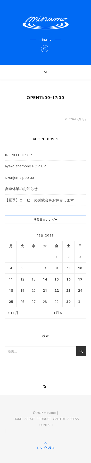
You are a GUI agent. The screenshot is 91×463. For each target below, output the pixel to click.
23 (68, 290)
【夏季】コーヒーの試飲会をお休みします (39, 200)
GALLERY (59, 419)
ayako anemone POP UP (25, 165)
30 (68, 301)
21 (45, 290)
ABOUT (30, 419)
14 (45, 279)
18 (11, 290)
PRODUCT (44, 419)
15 (56, 279)
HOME (18, 419)
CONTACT (46, 425)
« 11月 (13, 312)
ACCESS (73, 419)
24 (80, 290)
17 (80, 279)
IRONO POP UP (18, 154)
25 (11, 301)
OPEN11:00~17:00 (45, 97)
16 (68, 279)
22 (56, 290)
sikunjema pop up (19, 177)
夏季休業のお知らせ (21, 188)
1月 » (57, 312)
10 (80, 267)
